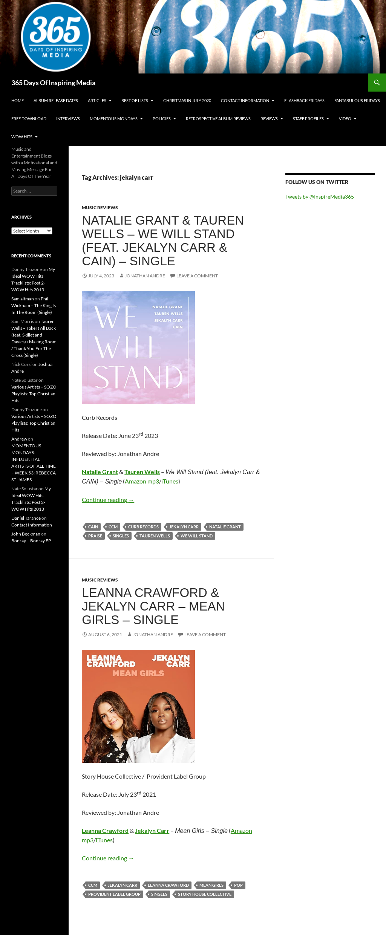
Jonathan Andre (145, 276)
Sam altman (22, 298)
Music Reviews (100, 207)
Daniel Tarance (26, 518)
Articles (97, 100)
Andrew (19, 439)
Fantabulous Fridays (357, 100)
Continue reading (108, 499)
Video (345, 118)
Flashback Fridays (304, 100)
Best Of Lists (134, 100)
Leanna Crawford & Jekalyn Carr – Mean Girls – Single (153, 606)
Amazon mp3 (142, 481)
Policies (162, 118)
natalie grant (225, 526)
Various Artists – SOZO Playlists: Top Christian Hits (34, 393)
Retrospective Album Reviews (218, 118)
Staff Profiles (308, 118)
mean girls (211, 885)
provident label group (114, 894)
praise (95, 535)
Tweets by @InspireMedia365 (319, 196)
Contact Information (245, 100)
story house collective (204, 894)
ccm (113, 526)
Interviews (68, 118)
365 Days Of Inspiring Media (53, 82)
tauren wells (154, 535)
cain (93, 526)
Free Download (28, 118)
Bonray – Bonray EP (31, 540)
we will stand (197, 535)
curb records (143, 526)
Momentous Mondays (114, 118)
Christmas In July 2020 (187, 100)
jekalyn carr (184, 526)
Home (17, 100)
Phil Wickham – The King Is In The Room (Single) (33, 305)
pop (238, 885)
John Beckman (25, 534)
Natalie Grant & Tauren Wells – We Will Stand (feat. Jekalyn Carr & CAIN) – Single (163, 240)
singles (121, 535)
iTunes (169, 481)
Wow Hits (21, 136)
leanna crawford (168, 885)
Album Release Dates (56, 100)
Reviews (269, 118)
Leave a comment (197, 276)
